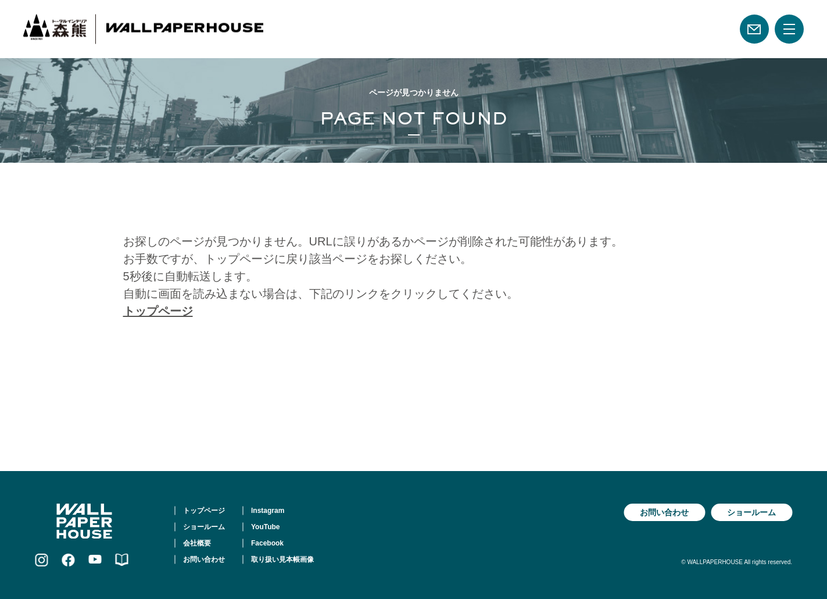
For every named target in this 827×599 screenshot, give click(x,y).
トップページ (158, 311)
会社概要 (197, 543)
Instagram (267, 511)
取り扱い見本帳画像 (282, 559)
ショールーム (204, 527)
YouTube (265, 527)
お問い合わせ (204, 559)
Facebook (267, 543)
